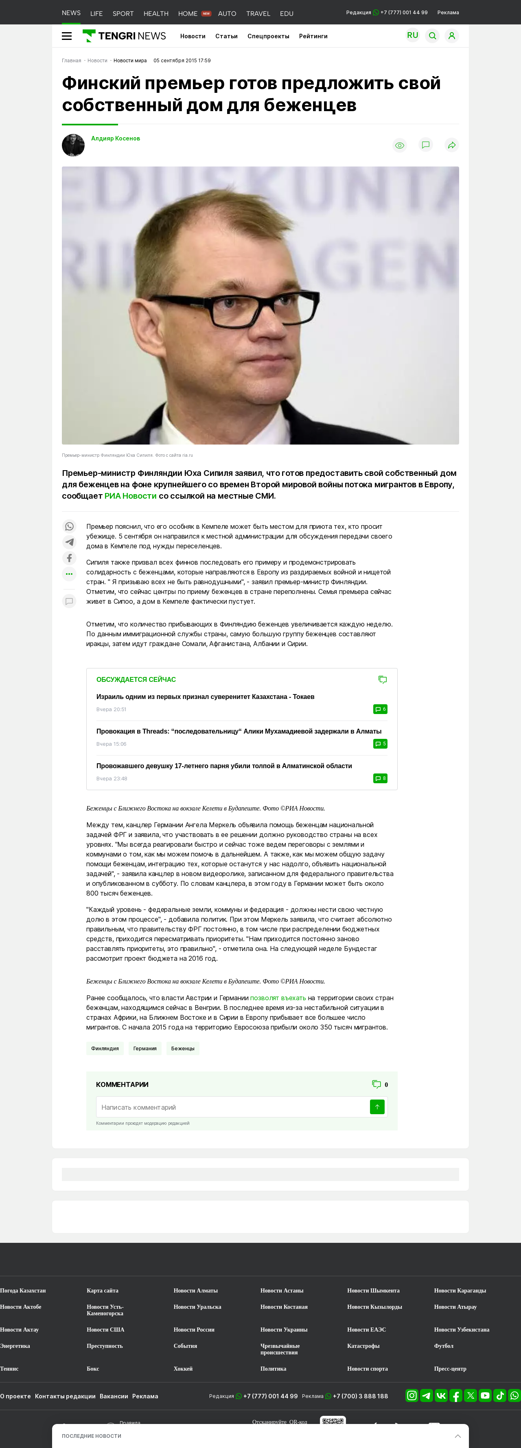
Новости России (194, 1330)
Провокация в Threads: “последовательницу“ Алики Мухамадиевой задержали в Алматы (239, 731)
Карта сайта (102, 1291)
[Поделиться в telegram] (69, 543)
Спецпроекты (268, 36)
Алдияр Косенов (115, 138)
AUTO (227, 14)
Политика (273, 1369)
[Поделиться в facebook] (69, 559)
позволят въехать (278, 998)
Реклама (448, 12)
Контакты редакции (65, 1396)
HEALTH (156, 14)
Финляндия (105, 1048)
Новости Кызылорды (374, 1307)
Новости (193, 36)
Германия (145, 1048)
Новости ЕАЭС (366, 1330)
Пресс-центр (450, 1369)
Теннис (9, 1369)
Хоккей (183, 1369)
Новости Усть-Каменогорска (105, 1310)
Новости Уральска (197, 1307)
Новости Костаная (284, 1307)
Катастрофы (363, 1346)
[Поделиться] (451, 145)
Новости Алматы (196, 1291)
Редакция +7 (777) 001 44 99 (387, 12)
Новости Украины (284, 1330)
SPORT (123, 14)
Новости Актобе (21, 1307)
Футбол (443, 1346)
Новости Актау (19, 1330)
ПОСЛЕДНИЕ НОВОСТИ (91, 1436)
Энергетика (15, 1346)
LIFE (96, 14)
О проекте (15, 1396)
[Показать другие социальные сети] (69, 575)
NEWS (71, 13)
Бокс (93, 1369)
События (185, 1346)
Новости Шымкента (373, 1291)
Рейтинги (313, 36)
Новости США (105, 1330)
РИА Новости (131, 496)
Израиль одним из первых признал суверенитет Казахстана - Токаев (205, 696)
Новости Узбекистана (462, 1330)
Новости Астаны (282, 1291)
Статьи (226, 36)
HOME (188, 14)
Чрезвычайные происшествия (280, 1349)
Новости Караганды (460, 1291)
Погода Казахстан (23, 1291)
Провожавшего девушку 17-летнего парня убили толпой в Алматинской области (224, 765)
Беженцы (183, 1048)
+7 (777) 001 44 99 (270, 1396)
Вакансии (114, 1396)
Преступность (105, 1346)
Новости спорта (367, 1369)
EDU (286, 14)
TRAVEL (258, 14)
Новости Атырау (455, 1307)
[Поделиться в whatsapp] (69, 527)
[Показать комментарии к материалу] (69, 601)
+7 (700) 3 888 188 (360, 1396)
